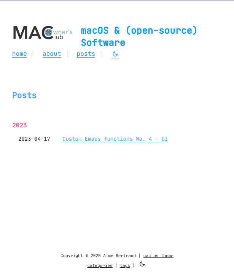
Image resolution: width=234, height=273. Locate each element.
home (19, 54)
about (52, 54)
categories (99, 265)
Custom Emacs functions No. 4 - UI (115, 138)
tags (125, 265)
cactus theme (158, 255)
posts (85, 54)
